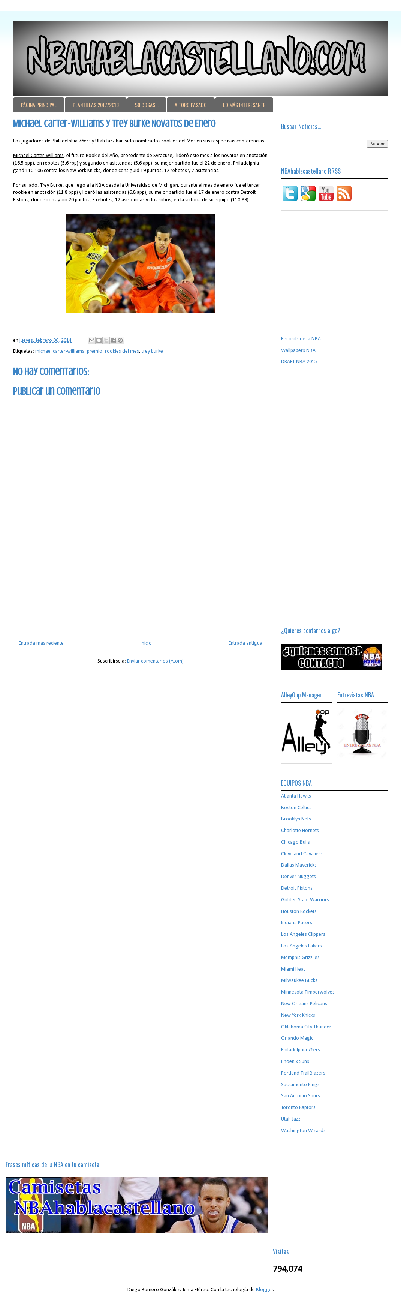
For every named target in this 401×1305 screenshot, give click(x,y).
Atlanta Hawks (296, 796)
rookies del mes (122, 351)
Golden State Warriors (305, 900)
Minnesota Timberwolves (308, 992)
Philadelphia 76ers (300, 1050)
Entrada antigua (245, 643)
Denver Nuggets (298, 877)
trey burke (152, 351)
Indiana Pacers (296, 923)
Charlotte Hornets (300, 831)
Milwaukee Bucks (299, 980)
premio (94, 351)
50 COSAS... (147, 105)
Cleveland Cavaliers (302, 854)
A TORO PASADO (191, 105)
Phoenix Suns (295, 1061)
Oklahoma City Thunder (306, 1027)
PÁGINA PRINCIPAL (39, 105)
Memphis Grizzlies (300, 958)
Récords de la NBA (301, 339)
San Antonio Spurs (300, 1096)
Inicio (146, 643)
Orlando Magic (297, 1038)
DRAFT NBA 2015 (299, 362)
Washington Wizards (303, 1131)
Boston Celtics (296, 808)
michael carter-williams (59, 351)
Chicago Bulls (295, 842)
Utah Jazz (291, 1119)
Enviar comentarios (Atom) (155, 661)
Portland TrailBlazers (303, 1073)
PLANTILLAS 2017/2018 (96, 105)
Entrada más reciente (41, 643)
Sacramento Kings (300, 1085)
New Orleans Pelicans (304, 1004)
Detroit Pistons (297, 888)
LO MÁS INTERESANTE (244, 105)
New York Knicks (298, 1015)
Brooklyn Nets (296, 819)
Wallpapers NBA (298, 350)
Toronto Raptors (298, 1107)
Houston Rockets (299, 911)
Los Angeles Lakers (301, 946)
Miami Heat (293, 969)
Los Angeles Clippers (303, 934)
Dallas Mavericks (299, 865)
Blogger (264, 1290)
